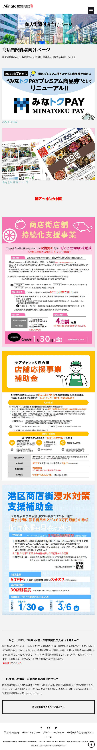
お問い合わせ (11, 732)
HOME (39, 34)
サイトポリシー (31, 732)
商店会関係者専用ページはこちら (48, 707)
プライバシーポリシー (53, 732)
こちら (14, 663)
